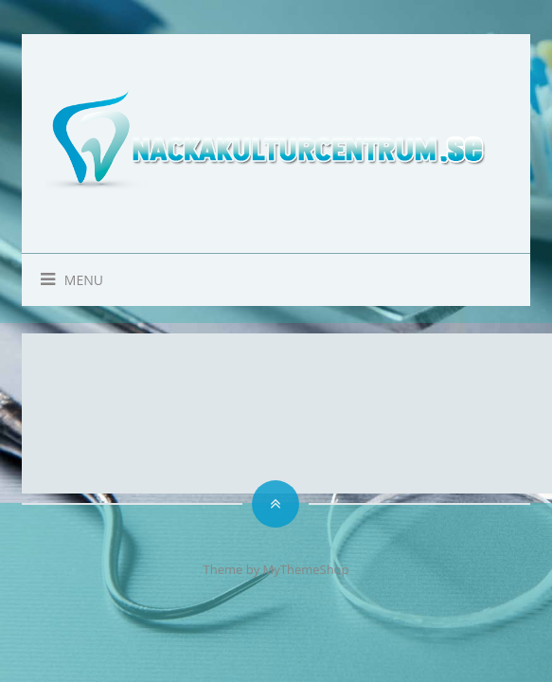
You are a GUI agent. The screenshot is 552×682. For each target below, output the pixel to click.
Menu (62, 280)
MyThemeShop (306, 569)
